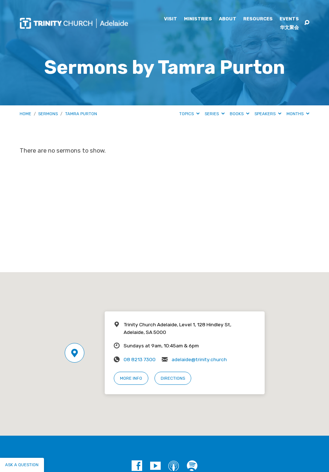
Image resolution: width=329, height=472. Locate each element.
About (227, 19)
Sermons (48, 113)
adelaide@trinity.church (199, 359)
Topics (189, 113)
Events (289, 19)
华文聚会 (289, 27)
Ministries (198, 19)
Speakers (267, 113)
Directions (173, 378)
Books (239, 113)
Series (215, 113)
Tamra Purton (81, 113)
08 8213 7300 (140, 359)
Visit (170, 19)
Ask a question (22, 464)
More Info (131, 378)
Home (25, 113)
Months (297, 113)
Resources (258, 19)
